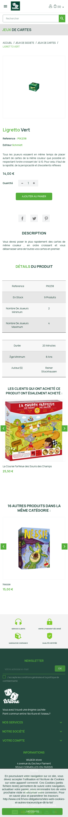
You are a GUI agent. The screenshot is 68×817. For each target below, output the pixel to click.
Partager (22, 218)
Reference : (10, 138)
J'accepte (32, 811)
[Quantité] (28, 183)
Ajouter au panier (34, 196)
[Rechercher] (34, 18)
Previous (3, 428)
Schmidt (17, 145)
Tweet (34, 218)
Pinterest (46, 218)
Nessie (7, 584)
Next (64, 428)
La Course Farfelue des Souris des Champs (27, 466)
